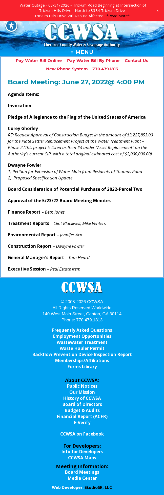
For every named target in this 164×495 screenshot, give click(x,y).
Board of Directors (82, 404)
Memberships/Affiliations (82, 360)
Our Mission (82, 392)
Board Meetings (82, 472)
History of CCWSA (82, 398)
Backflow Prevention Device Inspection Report (82, 354)
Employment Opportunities (82, 336)
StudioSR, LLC (98, 487)
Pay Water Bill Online (39, 61)
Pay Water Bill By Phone (93, 61)
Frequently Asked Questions (82, 330)
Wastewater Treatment (82, 342)
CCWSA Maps (82, 458)
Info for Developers (82, 452)
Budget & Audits (82, 410)
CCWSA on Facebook (82, 434)
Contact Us (136, 61)
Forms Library (82, 366)
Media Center (82, 478)
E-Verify (82, 422)
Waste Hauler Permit (82, 348)
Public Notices (82, 386)
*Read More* (118, 15)
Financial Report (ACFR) (82, 416)
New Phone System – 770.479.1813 (82, 69)
